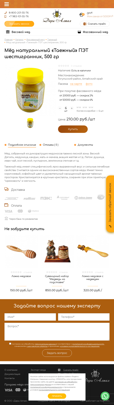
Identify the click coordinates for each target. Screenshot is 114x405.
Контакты (9, 378)
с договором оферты (37, 346)
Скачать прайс (71, 370)
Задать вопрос (57, 353)
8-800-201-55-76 (18, 12)
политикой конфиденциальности (88, 344)
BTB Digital (64, 401)
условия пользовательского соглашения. (80, 346)
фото (89, 84)
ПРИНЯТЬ (57, 396)
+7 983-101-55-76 (18, 16)
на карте (76, 84)
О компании (10, 370)
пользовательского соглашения (54, 390)
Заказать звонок (19, 23)
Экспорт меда (38, 370)
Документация (12, 374)
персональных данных (45, 344)
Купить (73, 129)
